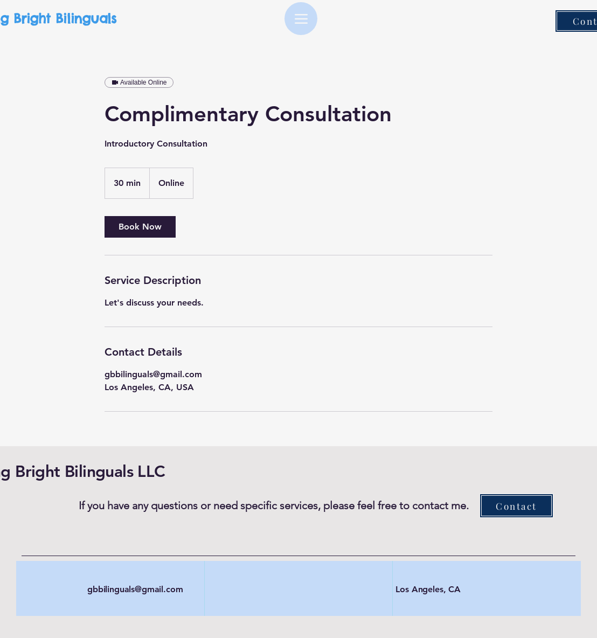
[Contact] (516, 506)
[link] (140, 227)
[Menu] (300, 18)
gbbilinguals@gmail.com (135, 589)
